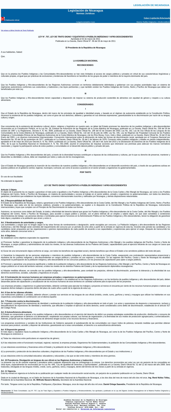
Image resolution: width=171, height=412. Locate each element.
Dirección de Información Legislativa (98, 409)
